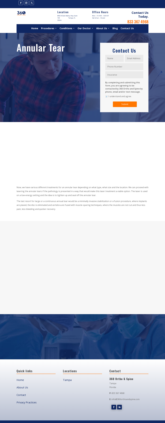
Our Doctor (84, 28)
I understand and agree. (118, 96)
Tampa (67, 419)
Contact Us (127, 28)
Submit (124, 104)
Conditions (66, 28)
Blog (115, 28)
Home (34, 28)
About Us (101, 28)
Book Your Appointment (82, 347)
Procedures (47, 28)
